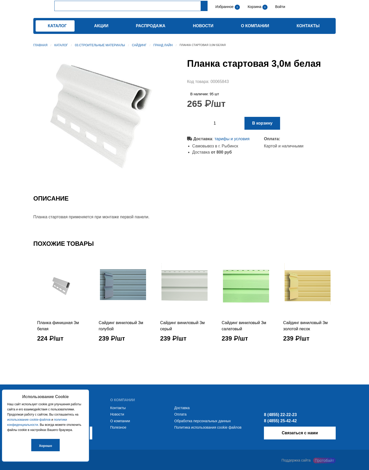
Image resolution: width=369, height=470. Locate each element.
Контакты (308, 26)
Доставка (182, 408)
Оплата (180, 414)
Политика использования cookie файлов (207, 427)
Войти (279, 7)
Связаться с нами (300, 433)
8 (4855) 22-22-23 (280, 414)
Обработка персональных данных (202, 421)
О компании (255, 26)
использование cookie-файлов (28, 419)
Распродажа (150, 26)
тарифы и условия (232, 139)
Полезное (118, 427)
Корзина (255, 7)
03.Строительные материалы (100, 45)
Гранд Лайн (163, 45)
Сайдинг (139, 45)
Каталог (61, 45)
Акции (101, 26)
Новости (203, 26)
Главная (40, 45)
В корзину (262, 123)
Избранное (224, 7)
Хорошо (45, 446)
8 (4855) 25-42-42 (280, 421)
